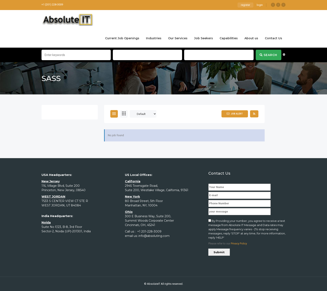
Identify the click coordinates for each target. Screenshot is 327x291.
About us (251, 38)
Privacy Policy (239, 243)
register (245, 4)
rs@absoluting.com (81, 4)
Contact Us (273, 38)
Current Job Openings (122, 38)
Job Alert (235, 113)
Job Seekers (203, 38)
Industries (153, 38)
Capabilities (229, 38)
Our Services (177, 38)
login (260, 4)
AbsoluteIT (153, 283)
